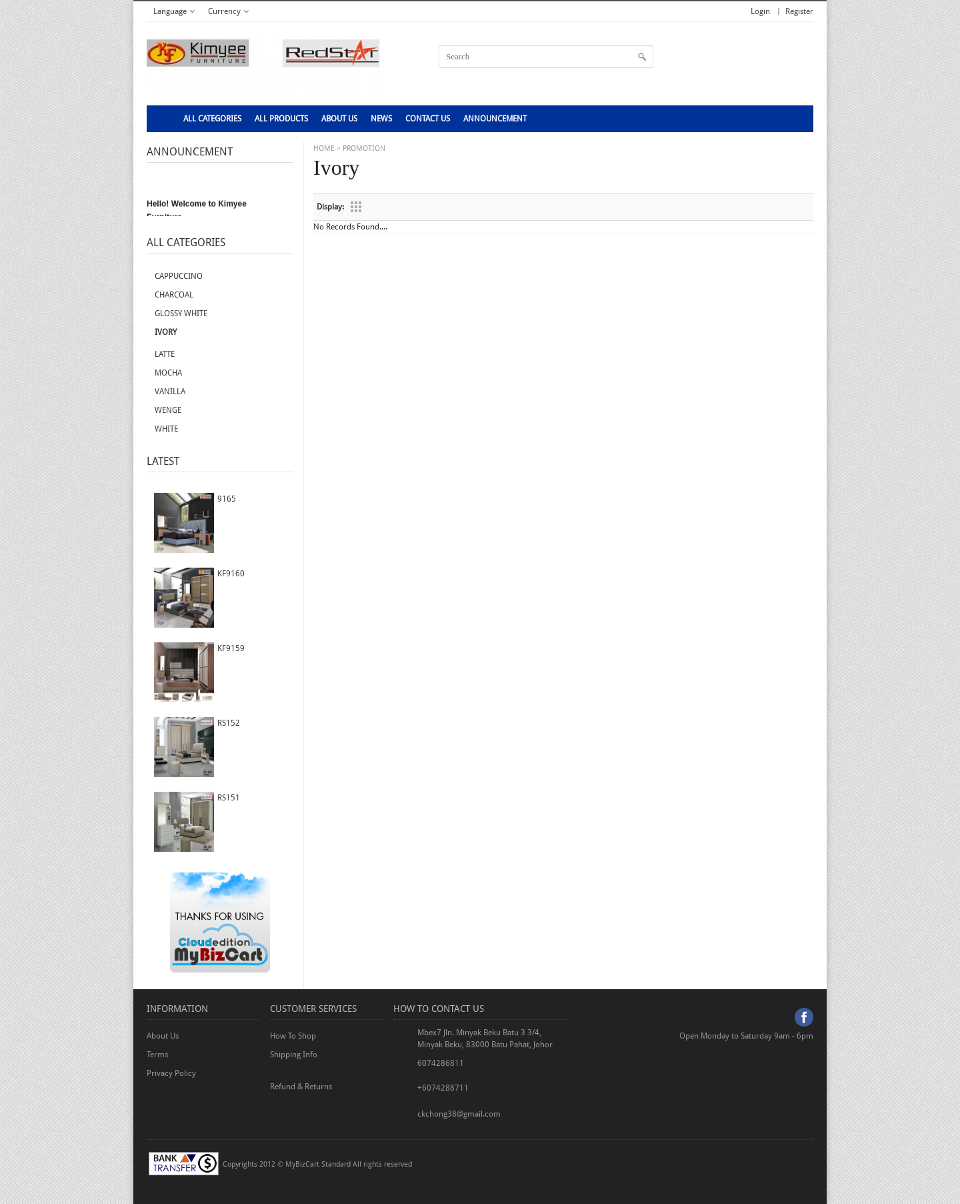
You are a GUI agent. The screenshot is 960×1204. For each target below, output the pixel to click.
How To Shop (293, 1036)
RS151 (228, 797)
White (166, 429)
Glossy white (181, 313)
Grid (356, 206)
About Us (339, 118)
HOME (324, 148)
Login (760, 11)
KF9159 (231, 648)
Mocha (168, 373)
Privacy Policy (171, 1073)
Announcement (495, 118)
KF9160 (231, 573)
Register (799, 11)
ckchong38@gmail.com (459, 1114)
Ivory (166, 332)
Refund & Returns (301, 1086)
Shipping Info (293, 1054)
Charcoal (174, 294)
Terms (157, 1054)
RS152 (228, 723)
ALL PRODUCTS (281, 118)
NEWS (381, 118)
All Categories (212, 118)
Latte (165, 354)
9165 (226, 499)
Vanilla (170, 391)
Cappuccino (179, 276)
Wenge (168, 410)
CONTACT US (427, 118)
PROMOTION (364, 148)
